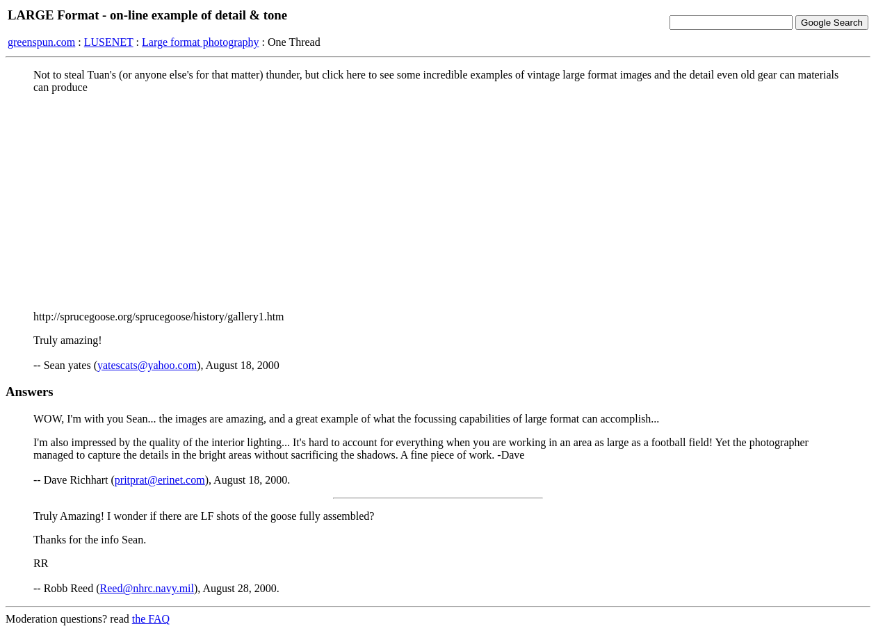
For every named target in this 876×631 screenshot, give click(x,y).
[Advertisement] (438, 202)
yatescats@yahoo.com (147, 365)
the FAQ (151, 619)
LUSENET (108, 42)
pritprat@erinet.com (160, 480)
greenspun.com (41, 42)
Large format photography (200, 42)
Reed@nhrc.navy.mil (147, 588)
